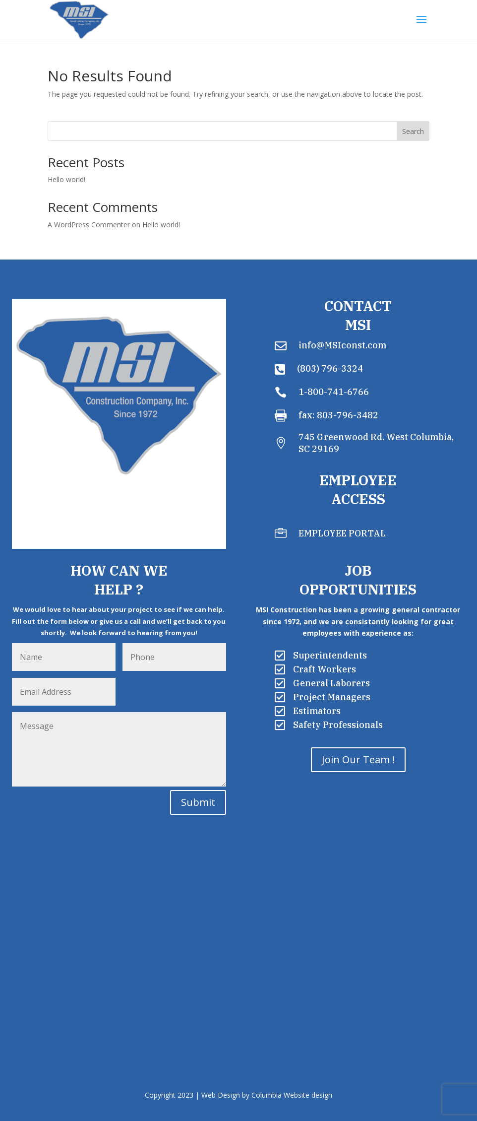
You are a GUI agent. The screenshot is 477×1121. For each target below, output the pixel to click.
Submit (198, 802)
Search (413, 131)
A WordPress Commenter (89, 224)
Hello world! (66, 179)
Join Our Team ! (358, 759)
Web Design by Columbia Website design (266, 1095)
